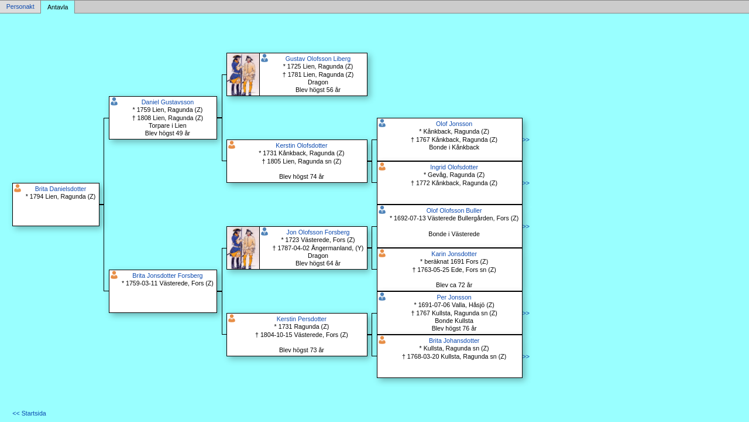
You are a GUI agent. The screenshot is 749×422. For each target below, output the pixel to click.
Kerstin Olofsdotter (301, 145)
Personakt (20, 7)
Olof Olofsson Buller (454, 210)
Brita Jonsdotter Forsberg (167, 275)
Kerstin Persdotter (302, 318)
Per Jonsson (454, 297)
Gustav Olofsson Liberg (318, 58)
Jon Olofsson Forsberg (318, 232)
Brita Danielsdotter (61, 188)
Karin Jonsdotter (454, 253)
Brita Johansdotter (454, 340)
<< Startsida (29, 413)
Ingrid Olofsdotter (454, 167)
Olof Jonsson (454, 123)
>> (526, 139)
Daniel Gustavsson (168, 102)
